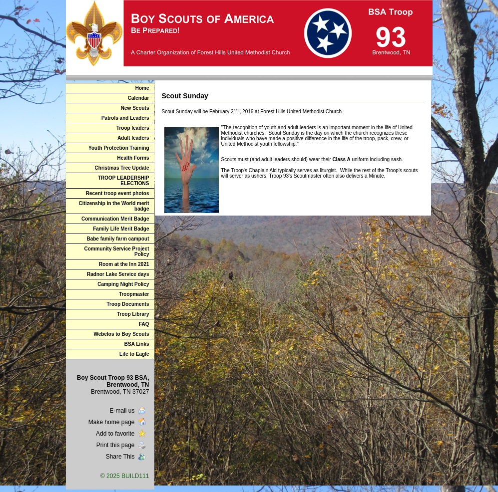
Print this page (122, 445)
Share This (127, 456)
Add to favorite (121, 433)
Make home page (118, 422)
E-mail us (128, 410)
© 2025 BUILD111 (124, 476)
